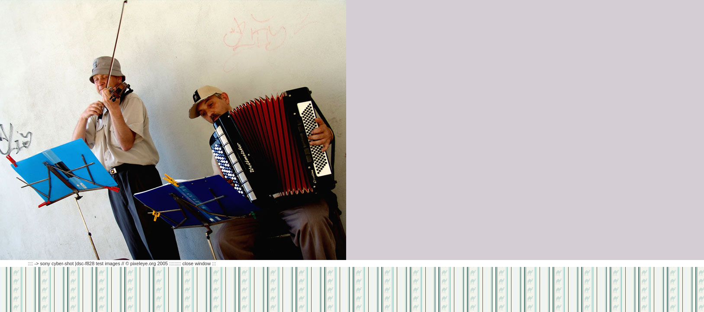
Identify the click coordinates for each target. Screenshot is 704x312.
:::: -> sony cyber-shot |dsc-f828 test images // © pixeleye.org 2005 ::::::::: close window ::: (108, 263)
